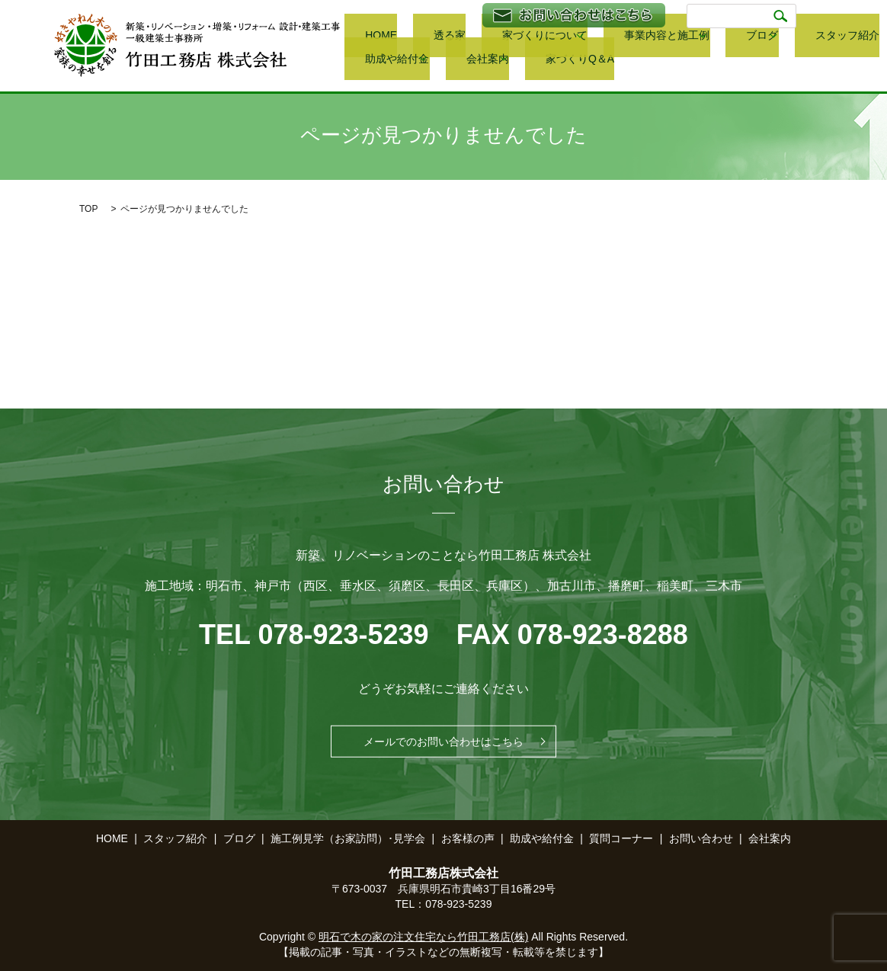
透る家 (405, 38)
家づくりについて (475, 38)
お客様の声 (468, 838)
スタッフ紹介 (740, 38)
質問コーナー (621, 838)
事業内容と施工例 (583, 38)
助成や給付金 (815, 38)
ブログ (666, 38)
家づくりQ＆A (445, 60)
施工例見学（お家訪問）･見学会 (348, 838)
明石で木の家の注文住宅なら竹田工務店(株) (423, 937)
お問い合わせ (701, 838)
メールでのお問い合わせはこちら (443, 741)
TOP (88, 208)
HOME (359, 38)
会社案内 (364, 60)
